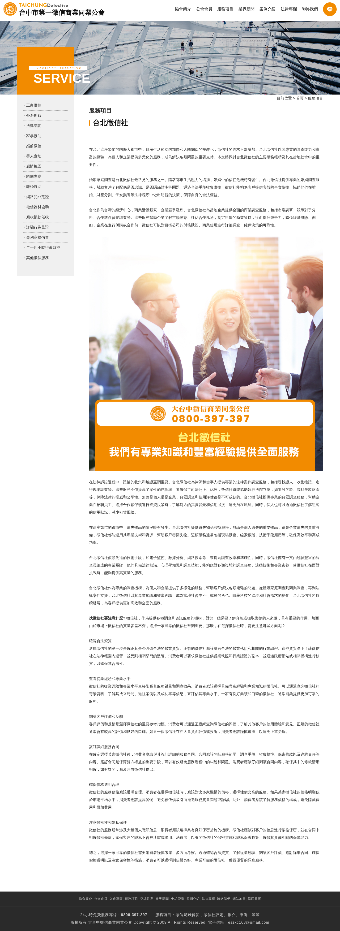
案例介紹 (267, 9)
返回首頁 (254, 899)
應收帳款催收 (37, 217)
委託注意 (146, 899)
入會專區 (116, 899)
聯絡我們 (310, 9)
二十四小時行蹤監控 (43, 248)
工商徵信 (33, 105)
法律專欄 (289, 9)
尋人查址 (33, 156)
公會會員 (204, 9)
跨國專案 (33, 176)
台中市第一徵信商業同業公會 (62, 9)
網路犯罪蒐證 (37, 197)
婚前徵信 (33, 146)
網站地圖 (239, 899)
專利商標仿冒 (37, 237)
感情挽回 (33, 166)
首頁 (300, 98)
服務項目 (225, 9)
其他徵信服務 (37, 258)
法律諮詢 (33, 126)
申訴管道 (177, 899)
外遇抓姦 (33, 115)
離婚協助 (33, 187)
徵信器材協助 (37, 207)
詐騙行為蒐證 (37, 227)
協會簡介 (183, 9)
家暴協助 (33, 136)
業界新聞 (246, 9)
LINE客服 (330, 9)
